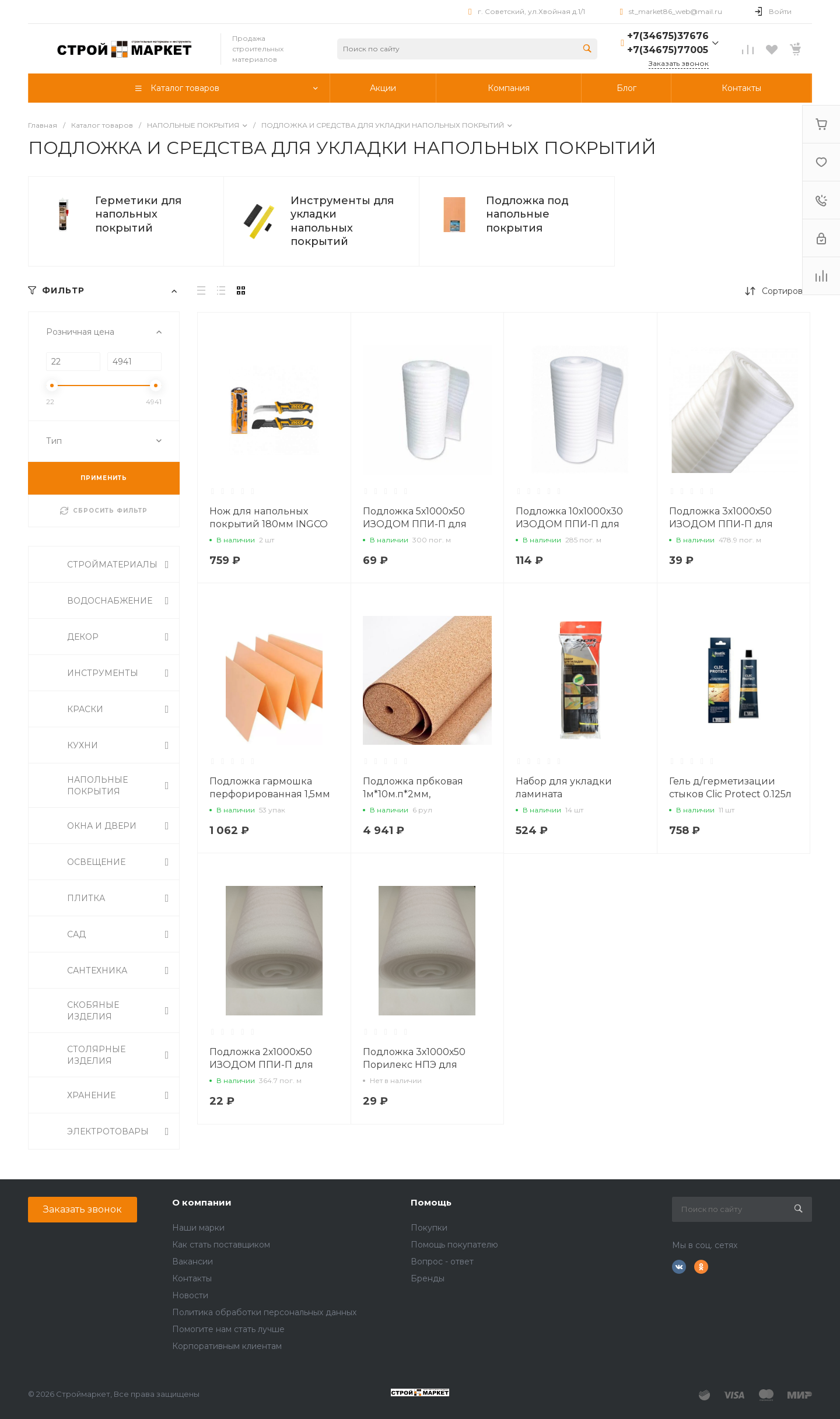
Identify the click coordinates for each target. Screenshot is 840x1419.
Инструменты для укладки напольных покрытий (342, 221)
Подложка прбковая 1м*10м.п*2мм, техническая (413, 794)
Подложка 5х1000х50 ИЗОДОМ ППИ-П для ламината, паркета (415, 524)
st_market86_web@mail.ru (675, 11)
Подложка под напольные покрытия (527, 214)
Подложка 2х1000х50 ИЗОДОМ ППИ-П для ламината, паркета (261, 1064)
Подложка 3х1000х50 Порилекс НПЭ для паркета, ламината (414, 1064)
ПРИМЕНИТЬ (103, 478)
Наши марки (198, 1227)
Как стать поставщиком (221, 1244)
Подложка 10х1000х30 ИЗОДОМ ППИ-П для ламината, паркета (569, 524)
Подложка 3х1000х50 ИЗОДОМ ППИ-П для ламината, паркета (721, 524)
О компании (202, 1202)
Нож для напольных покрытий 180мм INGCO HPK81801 (268, 524)
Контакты (192, 1278)
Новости (190, 1295)
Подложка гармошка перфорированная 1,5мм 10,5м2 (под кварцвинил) (270, 794)
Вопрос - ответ (442, 1261)
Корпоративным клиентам (227, 1346)
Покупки (429, 1227)
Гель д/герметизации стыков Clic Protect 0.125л (730, 788)
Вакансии (192, 1261)
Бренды (427, 1278)
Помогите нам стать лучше (228, 1329)
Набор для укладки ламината (564, 788)
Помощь (431, 1202)
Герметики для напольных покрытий (138, 214)
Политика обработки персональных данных (264, 1312)
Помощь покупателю (454, 1244)
